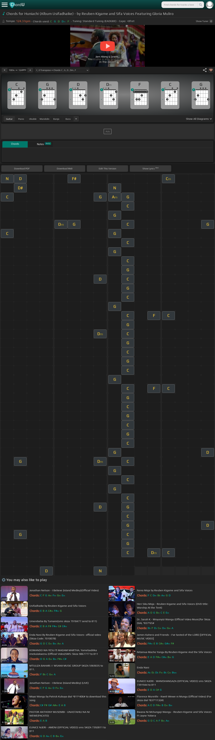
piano (21, 119)
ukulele (32, 119)
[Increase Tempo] (30, 70)
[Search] (200, 4)
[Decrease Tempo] (4, 70)
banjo (56, 119)
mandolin (44, 119)
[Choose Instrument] (76, 118)
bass (68, 119)
